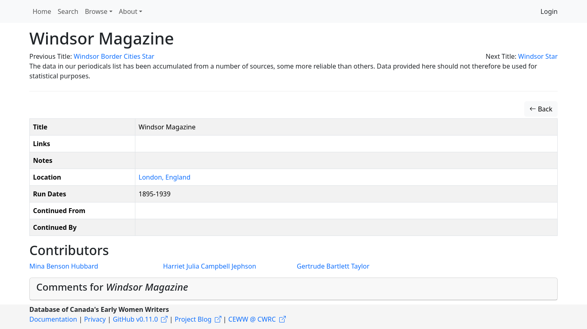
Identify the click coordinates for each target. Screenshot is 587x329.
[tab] (293, 289)
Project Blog (192, 319)
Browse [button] (96, 11)
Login (549, 11)
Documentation (53, 319)
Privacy (95, 319)
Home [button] (42, 11)
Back (541, 108)
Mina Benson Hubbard (63, 266)
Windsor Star (538, 56)
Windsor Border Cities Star (114, 56)
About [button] (128, 11)
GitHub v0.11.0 (135, 319)
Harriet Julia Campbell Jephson (209, 266)
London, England (164, 177)
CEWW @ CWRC (252, 319)
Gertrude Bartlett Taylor (333, 266)
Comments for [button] (112, 286)
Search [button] (68, 11)
